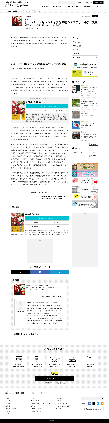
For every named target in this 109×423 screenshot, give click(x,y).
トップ (7, 398)
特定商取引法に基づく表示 (63, 406)
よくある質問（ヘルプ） (37, 411)
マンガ (77, 53)
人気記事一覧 (9, 403)
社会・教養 (78, 46)
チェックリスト (85, 152)
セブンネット (58, 226)
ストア (99, 6)
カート (79, 2)
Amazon (36, 111)
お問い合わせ (59, 398)
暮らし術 (77, 42)
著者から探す (87, 6)
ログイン (89, 2)
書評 (27, 28)
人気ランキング (57, 6)
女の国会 (15, 11)
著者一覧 (8, 411)
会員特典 (33, 406)
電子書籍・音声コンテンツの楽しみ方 (41, 403)
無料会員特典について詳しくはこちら (55, 383)
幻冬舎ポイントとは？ (37, 408)
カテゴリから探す (72, 6)
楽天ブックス (57, 111)
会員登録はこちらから (54, 378)
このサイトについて (36, 398)
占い (93, 152)
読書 (10, 11)
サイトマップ (59, 408)
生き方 (77, 38)
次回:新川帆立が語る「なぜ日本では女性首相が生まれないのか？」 (53, 198)
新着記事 (45, 6)
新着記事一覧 (9, 400)
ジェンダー (38, 28)
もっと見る (93, 144)
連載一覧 (8, 406)
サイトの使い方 (35, 400)
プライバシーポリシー (62, 403)
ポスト (94, 16)
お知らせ (78, 57)
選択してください (58, 296)
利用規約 (58, 400)
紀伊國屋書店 (36, 226)
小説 (32, 28)
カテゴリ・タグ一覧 (11, 408)
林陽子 (29, 302)
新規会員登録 (98, 2)
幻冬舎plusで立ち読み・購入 (47, 106)
